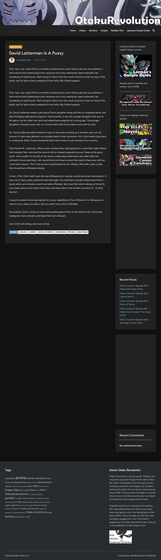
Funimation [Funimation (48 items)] (31, 494)
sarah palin (82, 232)
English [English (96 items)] (26, 490)
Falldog (146, 476)
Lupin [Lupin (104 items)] (7, 505)
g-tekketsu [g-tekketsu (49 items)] (39, 494)
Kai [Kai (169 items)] (19, 501)
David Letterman (45, 232)
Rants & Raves (15, 47)
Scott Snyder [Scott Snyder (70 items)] (19, 517)
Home (73, 30)
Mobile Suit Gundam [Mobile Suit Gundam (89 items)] (30, 508)
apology (23, 232)
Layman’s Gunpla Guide (138, 30)
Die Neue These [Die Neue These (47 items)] (43, 486)
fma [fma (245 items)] (32, 490)
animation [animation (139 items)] (10, 478)
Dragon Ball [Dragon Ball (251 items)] (11, 490)
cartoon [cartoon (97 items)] (8, 486)
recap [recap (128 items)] (49, 512)
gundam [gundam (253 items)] (10, 498)
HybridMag (150, 555)
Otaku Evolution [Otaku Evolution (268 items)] (36, 512)
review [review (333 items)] (9, 516)
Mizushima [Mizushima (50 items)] (8, 509)
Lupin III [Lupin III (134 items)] (14, 505)
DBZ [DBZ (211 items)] (35, 486)
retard (71, 232)
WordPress (135, 555)
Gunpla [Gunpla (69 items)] (31, 498)
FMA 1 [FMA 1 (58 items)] (37, 490)
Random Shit (117, 30)
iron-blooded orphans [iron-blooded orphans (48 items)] (42, 498)
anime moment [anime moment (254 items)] (36, 478)
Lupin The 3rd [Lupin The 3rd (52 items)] (23, 505)
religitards (61, 232)
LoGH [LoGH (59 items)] (48, 502)
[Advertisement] (136, 224)
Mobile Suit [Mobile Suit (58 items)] (17, 509)
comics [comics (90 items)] (29, 486)
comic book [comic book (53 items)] (21, 486)
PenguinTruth (135, 479)
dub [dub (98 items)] (20, 490)
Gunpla (104, 30)
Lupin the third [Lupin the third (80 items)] (35, 505)
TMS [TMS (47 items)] (26, 517)
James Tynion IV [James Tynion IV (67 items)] (11, 502)
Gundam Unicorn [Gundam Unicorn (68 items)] (21, 498)
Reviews (93, 30)
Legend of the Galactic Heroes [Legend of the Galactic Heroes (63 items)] (33, 502)
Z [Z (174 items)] (29, 516)
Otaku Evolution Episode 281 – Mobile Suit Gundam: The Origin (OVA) (135, 311)
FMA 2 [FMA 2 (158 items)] (43, 490)
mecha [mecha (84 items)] (44, 505)
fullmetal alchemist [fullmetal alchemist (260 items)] (16, 494)
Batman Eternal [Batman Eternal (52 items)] (32, 482)
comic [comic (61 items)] (14, 486)
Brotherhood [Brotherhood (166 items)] (44, 482)
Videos (82, 30)
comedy (32, 232)
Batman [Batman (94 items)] (23, 482)
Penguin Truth (24, 60)
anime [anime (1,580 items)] (20, 477)
